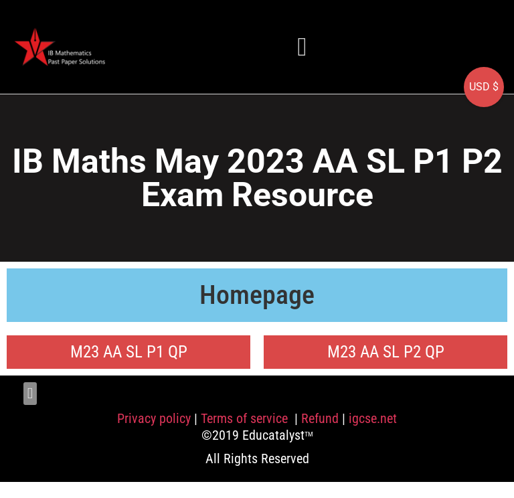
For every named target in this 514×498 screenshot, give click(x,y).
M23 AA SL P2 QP (385, 351)
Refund (320, 418)
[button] (302, 46)
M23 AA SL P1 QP (128, 351)
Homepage (257, 295)
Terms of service (246, 418)
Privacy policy (154, 418)
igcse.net (373, 418)
